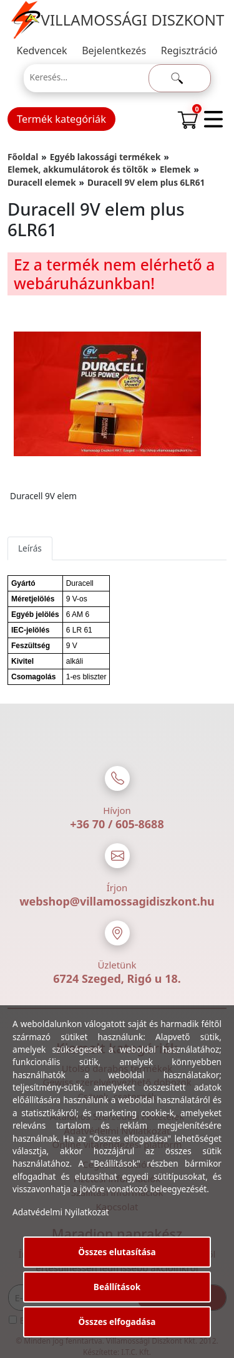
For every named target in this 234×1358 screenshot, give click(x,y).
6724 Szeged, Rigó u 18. (117, 978)
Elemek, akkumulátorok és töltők (78, 169)
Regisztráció (189, 50)
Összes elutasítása (117, 1252)
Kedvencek (42, 50)
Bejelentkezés (114, 50)
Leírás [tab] (30, 548)
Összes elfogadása (117, 1321)
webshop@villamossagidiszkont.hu (117, 901)
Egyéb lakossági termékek (105, 157)
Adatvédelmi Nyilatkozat (60, 1212)
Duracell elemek (41, 182)
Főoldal (22, 157)
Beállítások (117, 1287)
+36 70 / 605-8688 (116, 823)
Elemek (175, 169)
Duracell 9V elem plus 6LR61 (146, 182)
